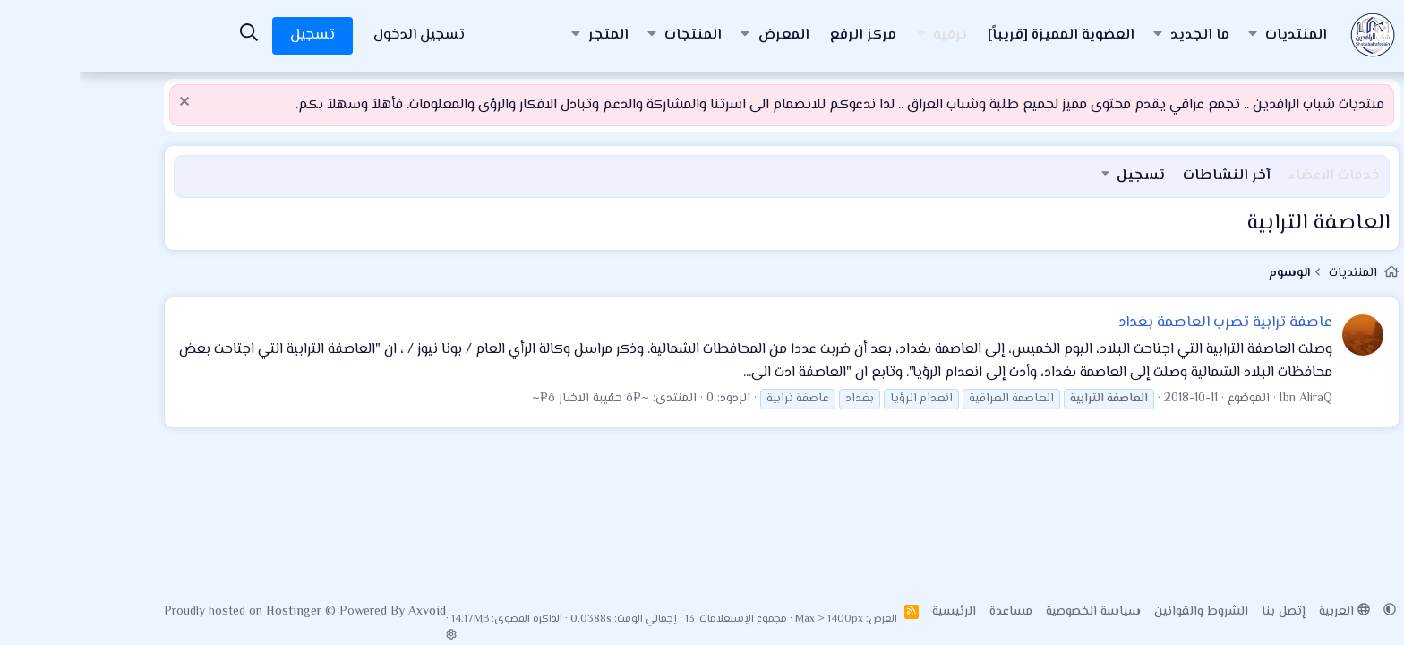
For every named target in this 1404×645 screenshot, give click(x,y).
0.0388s (511, 619)
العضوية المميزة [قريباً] (981, 35)
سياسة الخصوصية (1013, 612)
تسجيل (1061, 176)
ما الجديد (1120, 35)
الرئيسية (874, 612)
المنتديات (1216, 35)
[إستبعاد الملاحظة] (107, 103)
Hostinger (215, 612)
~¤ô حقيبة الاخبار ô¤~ (510, 398)
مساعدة (931, 612)
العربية (1264, 612)
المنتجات (613, 35)
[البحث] (169, 35)
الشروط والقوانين (1121, 612)
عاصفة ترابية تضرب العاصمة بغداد (1146, 322)
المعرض (704, 35)
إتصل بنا (1204, 612)
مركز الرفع (783, 35)
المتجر (529, 35)
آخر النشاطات (1147, 176)
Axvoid (347, 612)
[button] (1173, 35)
